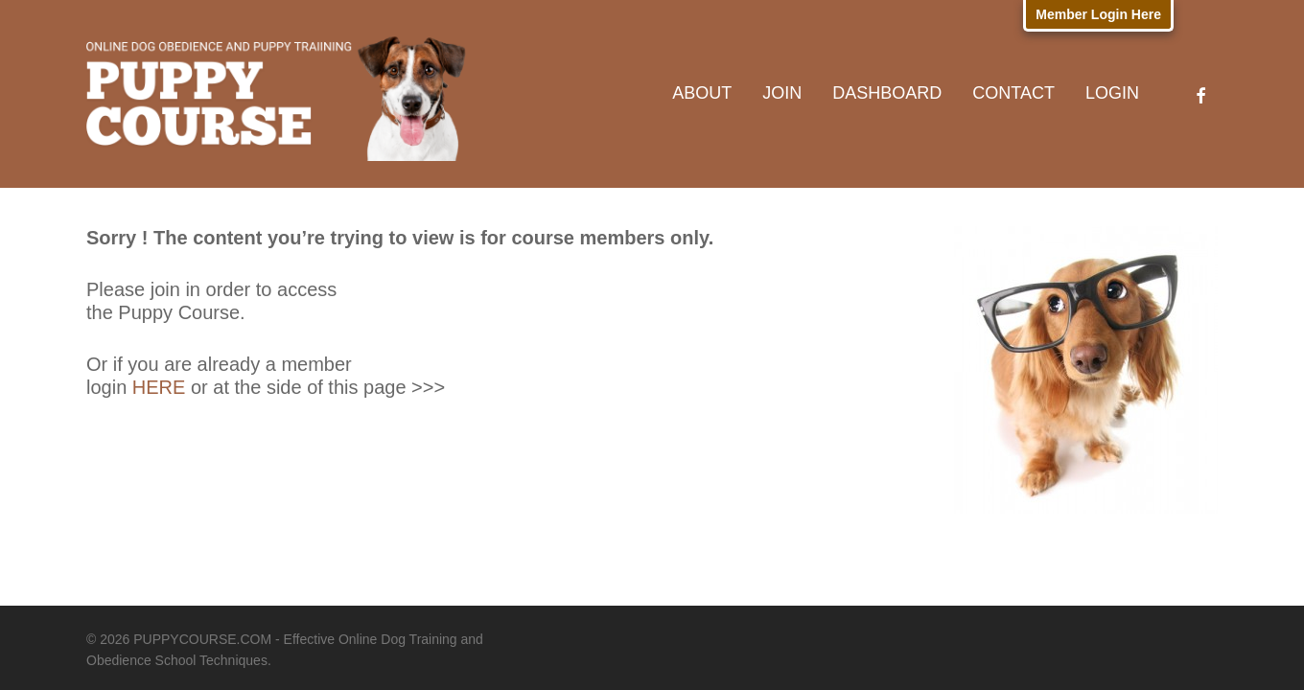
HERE (159, 387)
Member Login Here (1098, 14)
